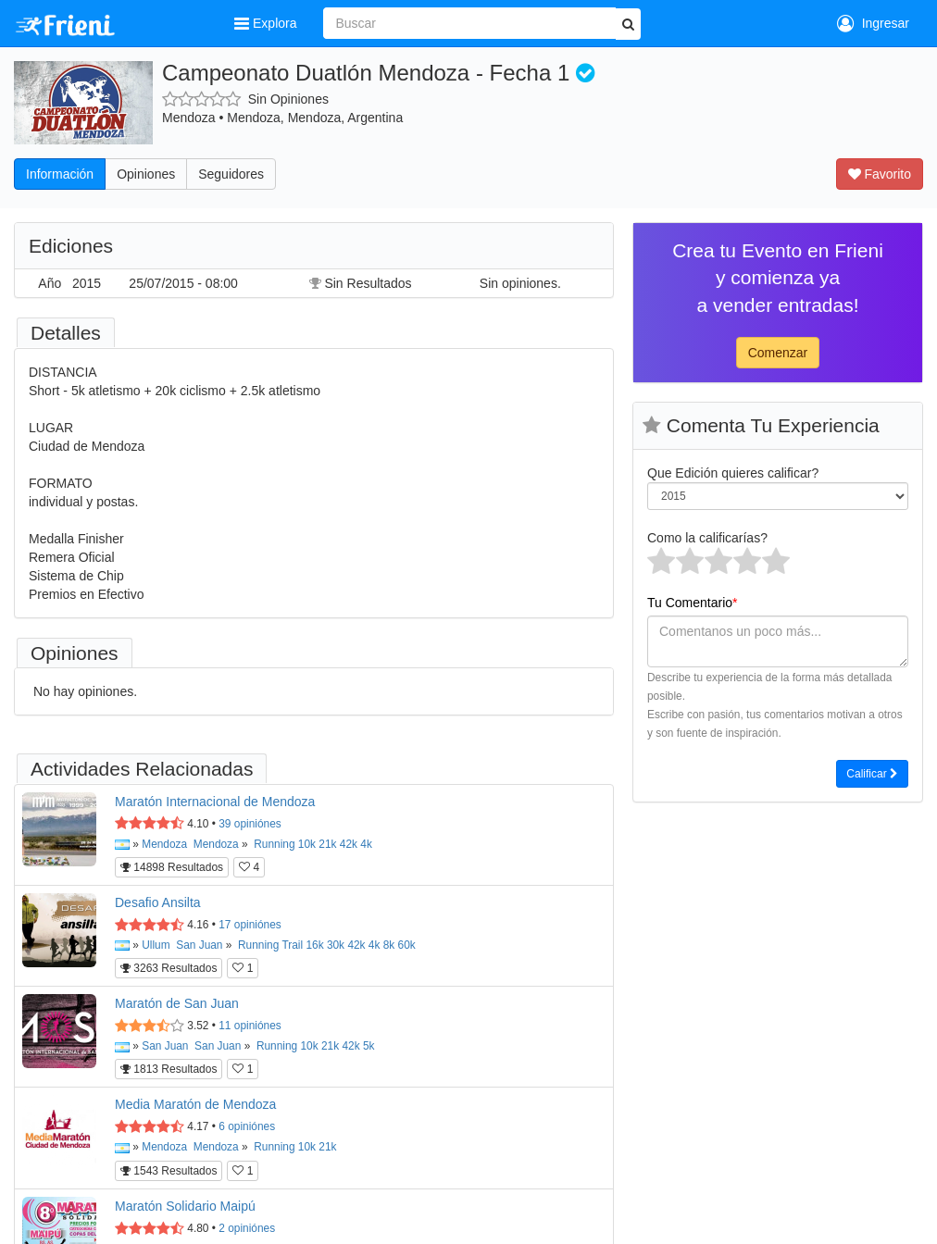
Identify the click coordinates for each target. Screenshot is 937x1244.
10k (307, 844)
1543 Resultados (168, 1170)
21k (327, 844)
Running (274, 844)
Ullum (155, 945)
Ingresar (873, 23)
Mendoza (164, 844)
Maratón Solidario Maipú (185, 1206)
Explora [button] (267, 23)
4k (366, 844)
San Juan (199, 945)
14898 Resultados (171, 867)
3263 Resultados (168, 968)
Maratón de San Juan (177, 1003)
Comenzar (778, 352)
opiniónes (250, 823)
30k (335, 945)
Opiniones (146, 174)
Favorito (879, 174)
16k (314, 945)
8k (389, 945)
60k (407, 945)
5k (369, 1045)
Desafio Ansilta (158, 902)
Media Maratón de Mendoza (195, 1104)
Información (60, 174)
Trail (292, 945)
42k (348, 844)
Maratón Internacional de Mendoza (215, 801)
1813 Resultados (168, 1069)
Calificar (872, 773)
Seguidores (231, 174)
